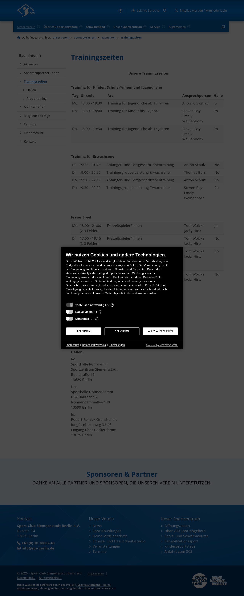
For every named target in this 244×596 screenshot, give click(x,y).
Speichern (122, 331)
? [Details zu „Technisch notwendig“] (112, 305)
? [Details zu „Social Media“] (100, 311)
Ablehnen (84, 331)
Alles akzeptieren (160, 331)
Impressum (72, 344)
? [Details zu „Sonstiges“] (96, 318)
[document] (122, 276)
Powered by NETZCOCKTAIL (162, 345)
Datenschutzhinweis (94, 344)
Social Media (84, 311)
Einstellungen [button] (117, 344)
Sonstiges (82, 318)
